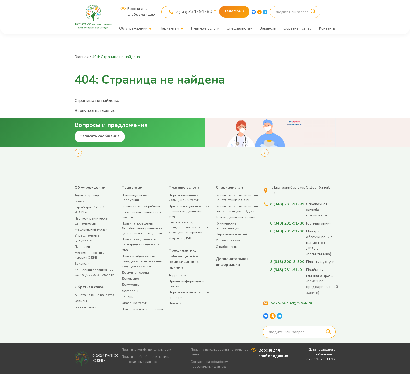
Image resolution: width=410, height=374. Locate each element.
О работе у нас (227, 246)
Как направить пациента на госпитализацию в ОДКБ (237, 208)
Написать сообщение (99, 136)
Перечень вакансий (231, 234)
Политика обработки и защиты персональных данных (148, 359)
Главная (82, 57)
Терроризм (177, 275)
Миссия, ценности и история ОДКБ (90, 255)
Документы (131, 284)
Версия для (141, 11)
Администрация (87, 195)
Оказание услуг (134, 303)
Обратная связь (297, 28)
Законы (128, 297)
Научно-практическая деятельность (92, 221)
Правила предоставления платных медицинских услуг (189, 211)
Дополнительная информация (232, 261)
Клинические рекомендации (227, 226)
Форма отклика (228, 240)
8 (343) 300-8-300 (287, 261)
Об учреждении (133, 28)
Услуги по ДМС (180, 238)
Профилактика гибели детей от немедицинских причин (184, 259)
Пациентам (169, 28)
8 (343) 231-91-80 (287, 223)
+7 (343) (193, 11)
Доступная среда (135, 272)
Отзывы (81, 300)
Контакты (327, 28)
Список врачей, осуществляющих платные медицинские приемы (189, 227)
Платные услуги (205, 28)
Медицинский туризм (91, 229)
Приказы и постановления (142, 309)
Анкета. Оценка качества (94, 294)
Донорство (130, 278)
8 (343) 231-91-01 (287, 269)
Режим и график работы (141, 206)
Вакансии (268, 28)
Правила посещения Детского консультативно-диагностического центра (142, 228)
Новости (175, 303)
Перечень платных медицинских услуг (183, 197)
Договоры (130, 291)
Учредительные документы (87, 238)
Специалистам (239, 28)
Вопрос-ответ (85, 307)
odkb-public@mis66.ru (291, 303)
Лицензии (82, 246)
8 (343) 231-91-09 (287, 203)
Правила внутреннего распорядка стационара (141, 241)
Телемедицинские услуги (235, 217)
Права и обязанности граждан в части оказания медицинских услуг (142, 261)
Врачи (79, 201)
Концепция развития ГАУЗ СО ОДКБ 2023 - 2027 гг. (95, 272)
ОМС (125, 250)
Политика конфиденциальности (148, 349)
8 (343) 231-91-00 (287, 231)
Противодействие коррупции (136, 197)
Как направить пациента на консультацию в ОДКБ (237, 197)
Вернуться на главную (97, 110)
